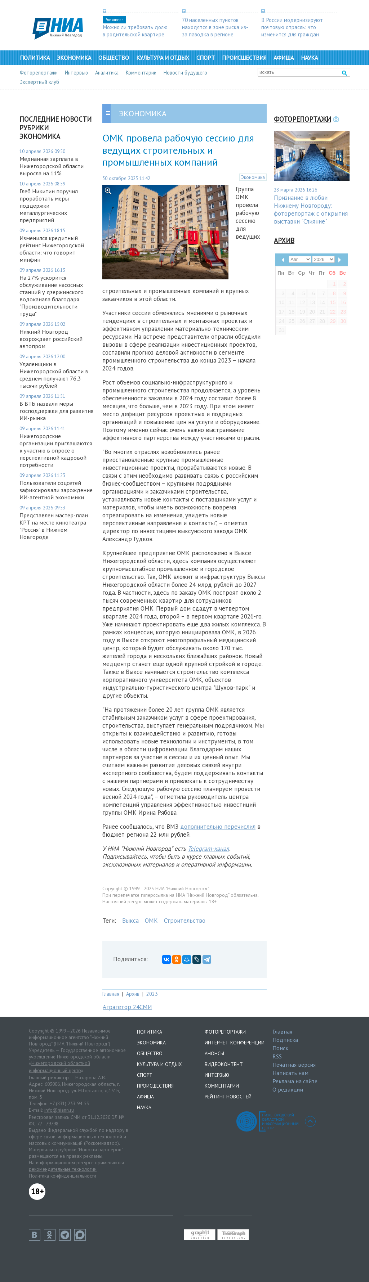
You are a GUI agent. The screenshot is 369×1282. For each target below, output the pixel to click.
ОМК (151, 921)
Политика (35, 57)
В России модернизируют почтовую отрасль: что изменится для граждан (292, 27)
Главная (110, 993)
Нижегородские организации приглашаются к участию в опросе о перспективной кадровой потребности (55, 450)
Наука (309, 57)
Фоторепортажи (39, 72)
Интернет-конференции (234, 1042)
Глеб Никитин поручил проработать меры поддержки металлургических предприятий (48, 206)
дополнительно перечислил (217, 827)
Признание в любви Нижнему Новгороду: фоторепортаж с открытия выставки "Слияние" (311, 209)
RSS (277, 1056)
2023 (152, 993)
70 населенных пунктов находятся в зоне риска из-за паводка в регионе (215, 27)
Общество (113, 57)
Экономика (74, 57)
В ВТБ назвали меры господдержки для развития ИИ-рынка (56, 411)
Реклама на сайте (294, 1081)
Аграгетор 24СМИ (127, 1007)
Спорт (205, 57)
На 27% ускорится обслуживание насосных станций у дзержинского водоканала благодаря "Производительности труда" (51, 295)
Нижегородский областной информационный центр (59, 1067)
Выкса (130, 921)
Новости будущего (185, 72)
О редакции (287, 1089)
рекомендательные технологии (63, 1169)
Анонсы (214, 1053)
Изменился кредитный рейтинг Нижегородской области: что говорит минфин (51, 248)
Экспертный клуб (39, 81)
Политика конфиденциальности (62, 1176)
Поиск (280, 1048)
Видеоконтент (224, 1064)
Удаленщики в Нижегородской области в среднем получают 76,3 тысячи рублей (53, 374)
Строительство (184, 921)
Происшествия (244, 57)
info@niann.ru (59, 1110)
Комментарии (141, 72)
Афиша (284, 57)
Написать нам (290, 1072)
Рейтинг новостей (228, 1096)
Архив (132, 993)
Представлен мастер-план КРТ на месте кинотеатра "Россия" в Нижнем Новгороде (53, 526)
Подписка (285, 1039)
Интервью (76, 72)
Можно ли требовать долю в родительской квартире (135, 30)
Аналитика (107, 72)
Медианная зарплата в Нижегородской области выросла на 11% (51, 166)
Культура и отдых (162, 57)
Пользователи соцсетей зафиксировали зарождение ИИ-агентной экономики (56, 490)
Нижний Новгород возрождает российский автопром (51, 339)
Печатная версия (294, 1064)
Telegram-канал (208, 849)
